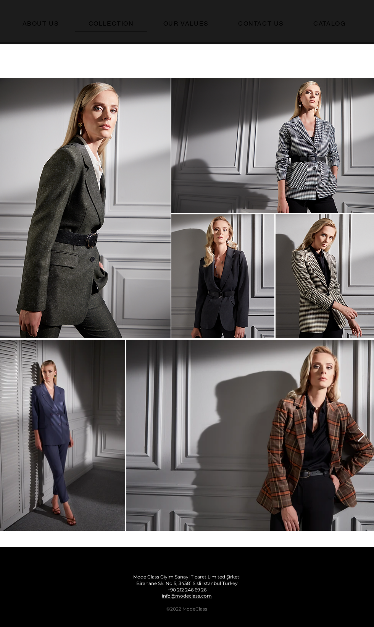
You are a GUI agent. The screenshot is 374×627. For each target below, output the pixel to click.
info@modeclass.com (187, 596)
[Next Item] (361, 435)
